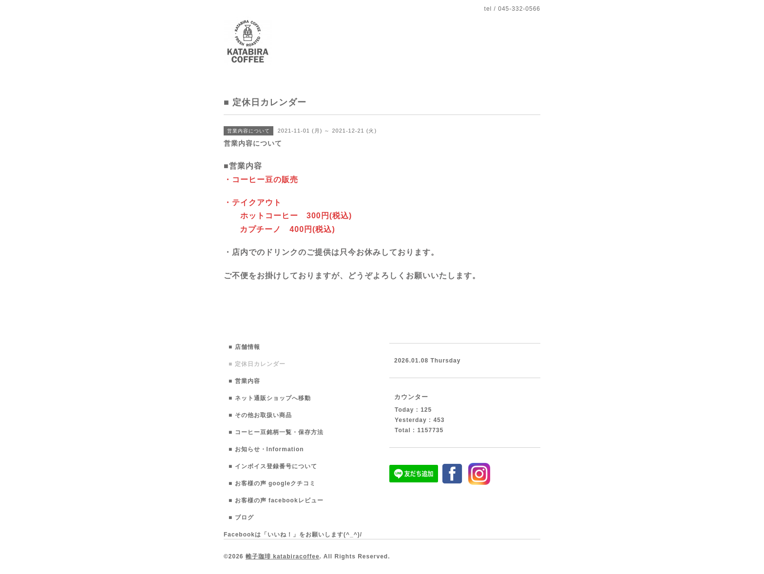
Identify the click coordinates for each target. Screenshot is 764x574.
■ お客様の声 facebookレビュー (276, 500)
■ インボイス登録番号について (273, 466)
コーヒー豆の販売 (265, 179)
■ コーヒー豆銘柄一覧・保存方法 (276, 432)
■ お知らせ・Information (266, 449)
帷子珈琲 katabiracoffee (283, 556)
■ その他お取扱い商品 (260, 415)
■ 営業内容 (244, 381)
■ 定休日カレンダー (257, 364)
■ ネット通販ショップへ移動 (270, 398)
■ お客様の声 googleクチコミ (272, 483)
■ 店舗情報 (244, 347)
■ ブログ (241, 517)
